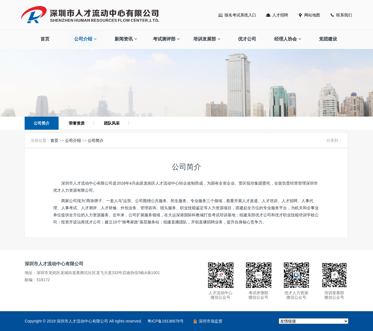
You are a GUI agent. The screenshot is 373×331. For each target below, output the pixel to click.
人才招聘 (280, 15)
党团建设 (328, 39)
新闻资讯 (126, 39)
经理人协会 (287, 39)
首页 (45, 39)
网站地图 (312, 15)
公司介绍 (85, 39)
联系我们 (344, 15)
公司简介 (42, 123)
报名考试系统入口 (240, 15)
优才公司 (247, 39)
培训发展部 (206, 39)
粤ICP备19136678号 (165, 321)
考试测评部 (166, 39)
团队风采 (112, 123)
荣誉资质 (77, 123)
